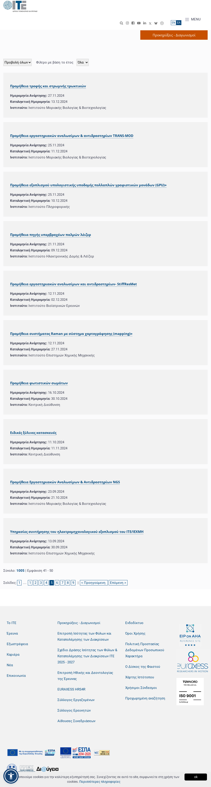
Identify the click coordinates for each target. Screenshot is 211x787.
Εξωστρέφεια (17, 644)
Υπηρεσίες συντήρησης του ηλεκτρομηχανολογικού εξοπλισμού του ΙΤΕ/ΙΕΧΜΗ (76, 531)
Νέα (10, 665)
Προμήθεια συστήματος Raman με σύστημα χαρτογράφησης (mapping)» (71, 333)
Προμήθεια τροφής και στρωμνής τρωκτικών (48, 86)
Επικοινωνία (16, 676)
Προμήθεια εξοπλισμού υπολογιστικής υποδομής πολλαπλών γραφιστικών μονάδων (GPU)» (88, 185)
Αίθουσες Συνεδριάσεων (76, 721)
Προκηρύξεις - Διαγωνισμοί (78, 623)
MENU (193, 19)
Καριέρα (13, 655)
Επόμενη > (118, 583)
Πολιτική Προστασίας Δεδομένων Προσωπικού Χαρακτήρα (144, 650)
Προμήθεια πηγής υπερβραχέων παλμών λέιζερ (50, 234)
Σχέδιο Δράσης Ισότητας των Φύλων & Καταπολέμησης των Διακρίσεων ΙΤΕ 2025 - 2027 (87, 656)
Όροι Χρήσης (135, 633)
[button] (11, 776)
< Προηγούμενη (93, 583)
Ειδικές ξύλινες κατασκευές (33, 432)
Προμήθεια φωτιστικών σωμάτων (39, 383)
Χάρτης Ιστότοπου (139, 677)
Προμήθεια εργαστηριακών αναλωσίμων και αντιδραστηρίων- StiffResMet (73, 284)
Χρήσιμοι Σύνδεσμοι (141, 688)
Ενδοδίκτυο (134, 623)
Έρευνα (12, 633)
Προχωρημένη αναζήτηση (145, 698)
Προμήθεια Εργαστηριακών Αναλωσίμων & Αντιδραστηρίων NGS (65, 482)
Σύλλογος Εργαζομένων (76, 700)
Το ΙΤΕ (11, 623)
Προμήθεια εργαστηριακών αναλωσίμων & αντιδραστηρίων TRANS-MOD (71, 135)
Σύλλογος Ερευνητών (74, 710)
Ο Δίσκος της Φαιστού (142, 667)
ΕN (173, 22)
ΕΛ (178, 22)
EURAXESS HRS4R (71, 689)
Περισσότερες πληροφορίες (100, 781)
